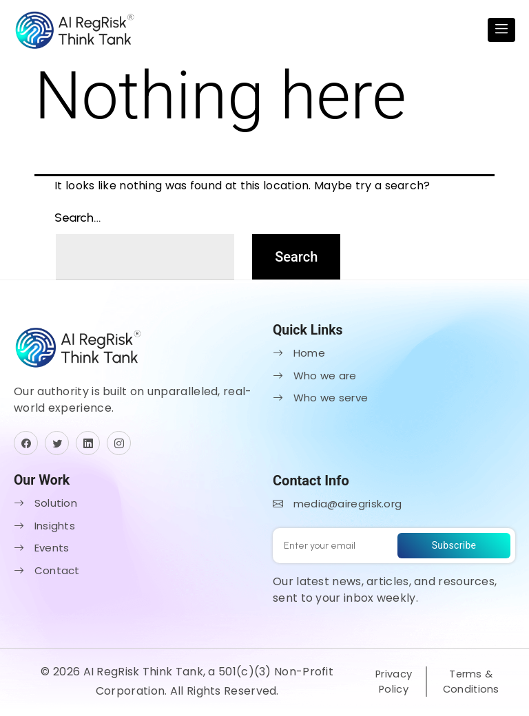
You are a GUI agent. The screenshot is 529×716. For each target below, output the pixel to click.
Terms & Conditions (470, 683)
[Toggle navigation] (501, 31)
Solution (45, 506)
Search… (77, 220)
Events (41, 551)
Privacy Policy (392, 683)
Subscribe (454, 548)
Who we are (315, 378)
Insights (44, 528)
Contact (47, 573)
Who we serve (320, 401)
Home (299, 356)
